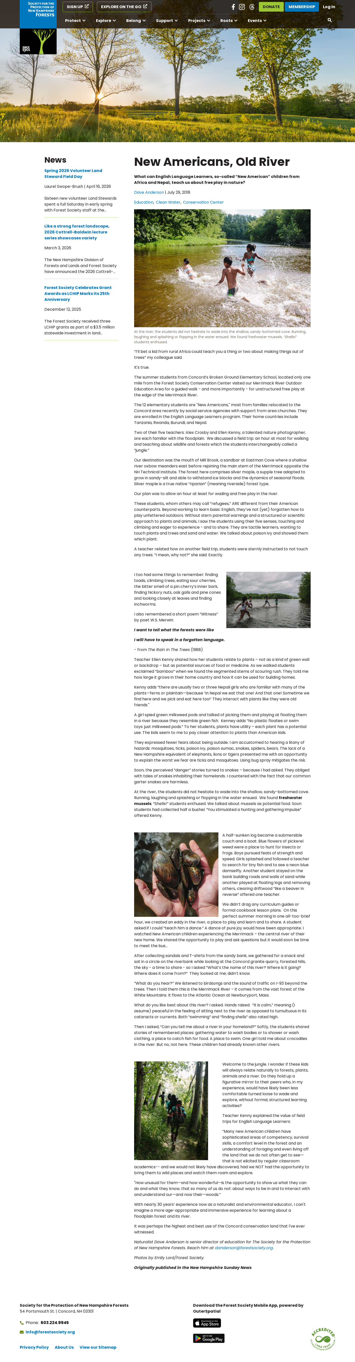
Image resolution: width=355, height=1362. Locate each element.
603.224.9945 (55, 1322)
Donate (271, 7)
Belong (133, 20)
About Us (64, 1347)
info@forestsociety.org (50, 1332)
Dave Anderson (149, 192)
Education (143, 202)
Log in (329, 7)
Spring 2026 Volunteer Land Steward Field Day (73, 173)
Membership (302, 7)
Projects (196, 20)
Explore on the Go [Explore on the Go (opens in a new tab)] (121, 7)
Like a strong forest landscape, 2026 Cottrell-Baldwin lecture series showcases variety (76, 232)
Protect (73, 20)
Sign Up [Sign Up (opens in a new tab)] (75, 7)
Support (164, 20)
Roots (226, 20)
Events (255, 20)
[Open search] (329, 20)
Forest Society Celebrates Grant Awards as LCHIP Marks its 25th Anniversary (78, 293)
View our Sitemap (98, 1347)
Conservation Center (203, 202)
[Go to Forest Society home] (38, 27)
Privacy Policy (34, 1347)
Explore (103, 20)
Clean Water (168, 202)
